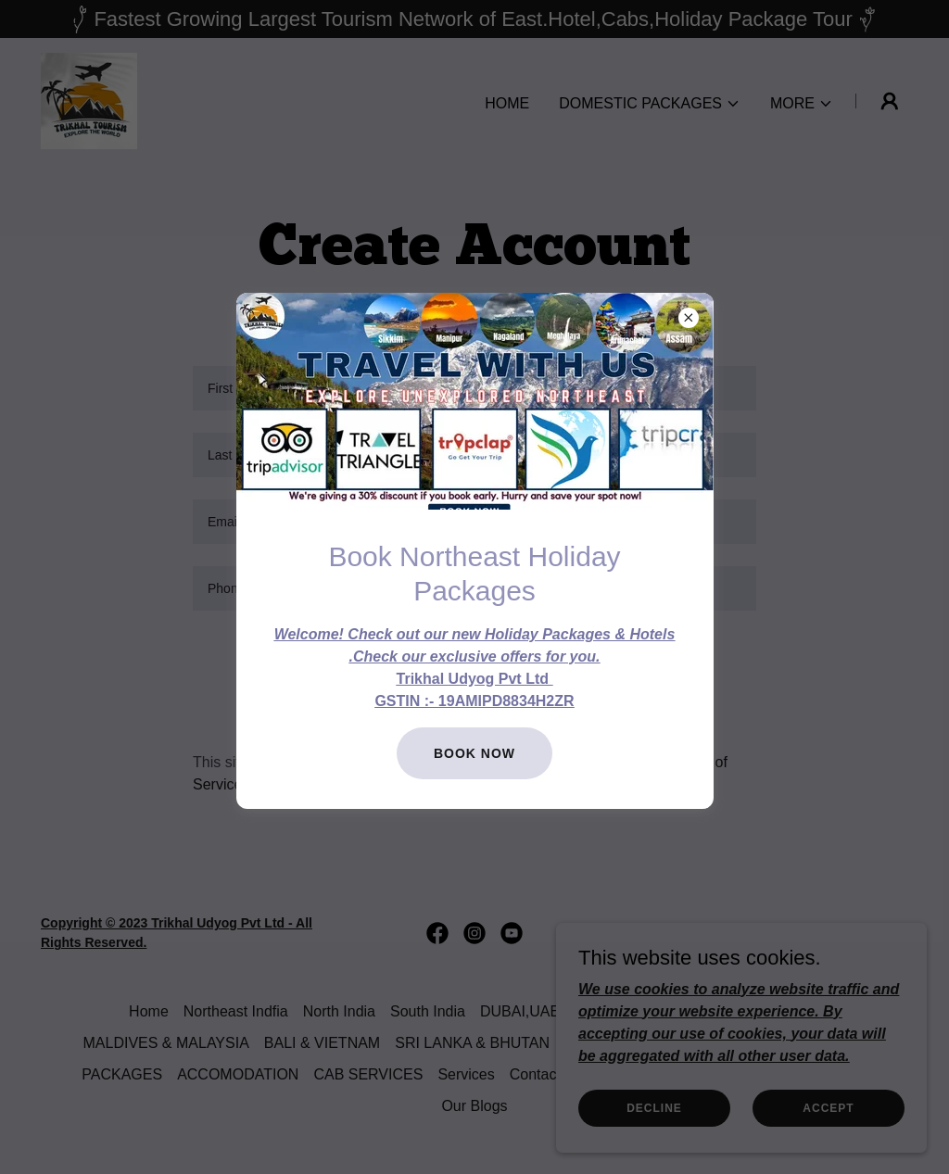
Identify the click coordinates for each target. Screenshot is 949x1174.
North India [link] (339, 1011)
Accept (828, 1107)
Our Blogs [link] (474, 1106)
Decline (654, 1107)
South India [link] (427, 1011)
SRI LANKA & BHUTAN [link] (472, 1043)
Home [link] (507, 103)
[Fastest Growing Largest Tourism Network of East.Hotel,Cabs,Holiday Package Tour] (474, 19)
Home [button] (149, 1011)
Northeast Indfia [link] (235, 1011)
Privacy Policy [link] (592, 762)
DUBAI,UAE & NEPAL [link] (553, 1011)
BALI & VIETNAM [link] (322, 1043)
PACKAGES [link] (122, 1074)
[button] (649, 104)
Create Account (474, 658)
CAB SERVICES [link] (368, 1074)
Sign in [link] (562, 718)
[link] (89, 99)
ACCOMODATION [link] (237, 1074)
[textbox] (474, 388)
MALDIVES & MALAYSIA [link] (166, 1043)
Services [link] (465, 1074)
